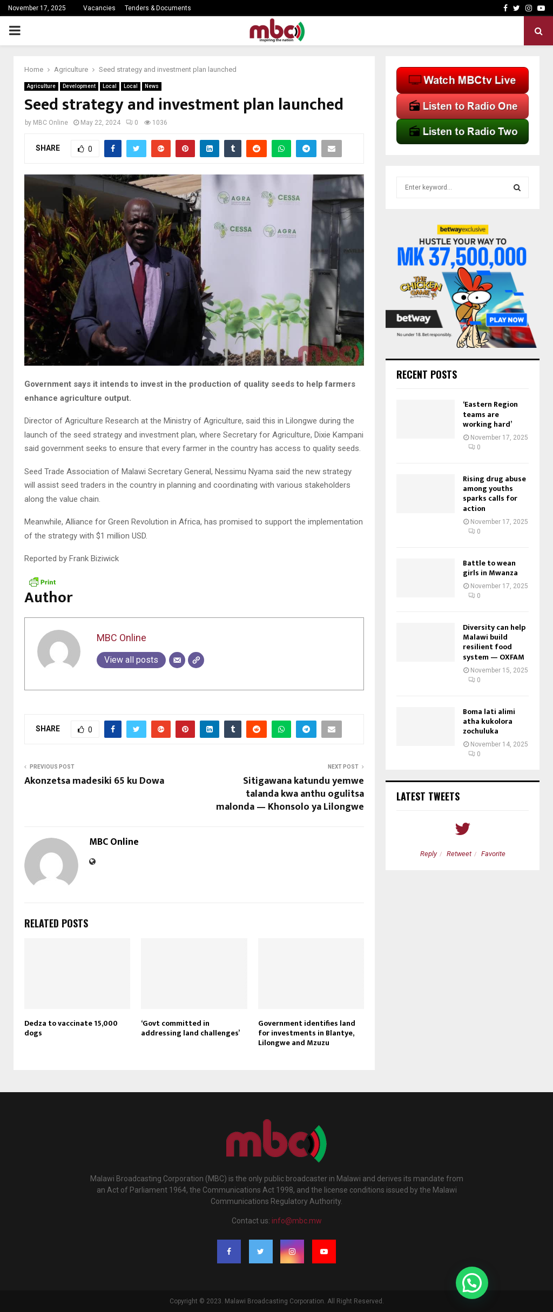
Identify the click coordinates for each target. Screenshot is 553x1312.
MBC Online (50, 122)
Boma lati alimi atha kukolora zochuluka (489, 721)
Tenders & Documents (158, 8)
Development (79, 86)
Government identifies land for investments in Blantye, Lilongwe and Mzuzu (306, 1033)
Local (110, 86)
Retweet (459, 854)
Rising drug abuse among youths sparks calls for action (494, 494)
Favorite (493, 854)
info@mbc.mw (297, 1220)
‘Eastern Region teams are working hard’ (490, 414)
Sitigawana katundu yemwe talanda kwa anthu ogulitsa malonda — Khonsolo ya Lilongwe (290, 794)
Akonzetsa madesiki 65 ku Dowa (94, 781)
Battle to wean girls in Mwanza (490, 568)
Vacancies (99, 8)
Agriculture (41, 86)
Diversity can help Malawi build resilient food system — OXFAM (494, 642)
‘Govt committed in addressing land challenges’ (190, 1028)
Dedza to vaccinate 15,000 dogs (71, 1028)
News (152, 86)
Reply (428, 854)
